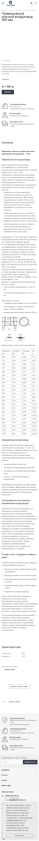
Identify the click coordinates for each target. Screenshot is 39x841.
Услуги (4, 780)
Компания (5, 770)
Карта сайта (6, 785)
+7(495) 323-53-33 (12, 796)
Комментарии (9, 669)
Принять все (19, 836)
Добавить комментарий (19, 686)
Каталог (5, 775)
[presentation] (17, 680)
